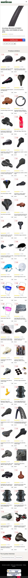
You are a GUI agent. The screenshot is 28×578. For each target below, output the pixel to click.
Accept (18, 577)
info (12, 71)
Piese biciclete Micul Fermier (8, 557)
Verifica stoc (17, 40)
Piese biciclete (19, 557)
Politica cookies (12, 577)
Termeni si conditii (6, 565)
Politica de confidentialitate (16, 565)
